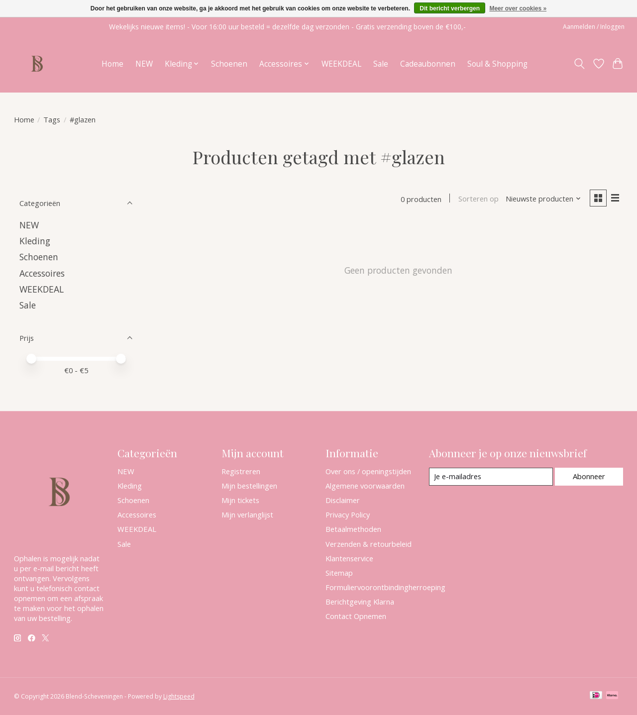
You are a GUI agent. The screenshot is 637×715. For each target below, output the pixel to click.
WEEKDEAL (341, 64)
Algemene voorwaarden (365, 486)
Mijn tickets (240, 500)
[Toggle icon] (579, 64)
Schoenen (229, 64)
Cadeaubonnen (427, 64)
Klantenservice (349, 558)
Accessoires (42, 273)
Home (112, 64)
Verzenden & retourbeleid (368, 544)
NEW (144, 64)
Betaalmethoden (353, 529)
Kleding (34, 241)
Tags (51, 119)
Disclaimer (342, 500)
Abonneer (589, 476)
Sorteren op (478, 199)
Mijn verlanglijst (247, 514)
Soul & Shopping (497, 64)
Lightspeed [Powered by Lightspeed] (179, 696)
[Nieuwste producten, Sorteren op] (543, 199)
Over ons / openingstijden (368, 471)
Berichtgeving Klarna (359, 602)
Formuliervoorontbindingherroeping (385, 587)
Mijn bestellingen (249, 486)
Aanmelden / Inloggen (594, 26)
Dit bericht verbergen (450, 8)
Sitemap (339, 573)
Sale (380, 64)
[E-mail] (490, 477)
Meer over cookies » (517, 8)
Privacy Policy (347, 514)
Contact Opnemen (355, 616)
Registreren (240, 471)
